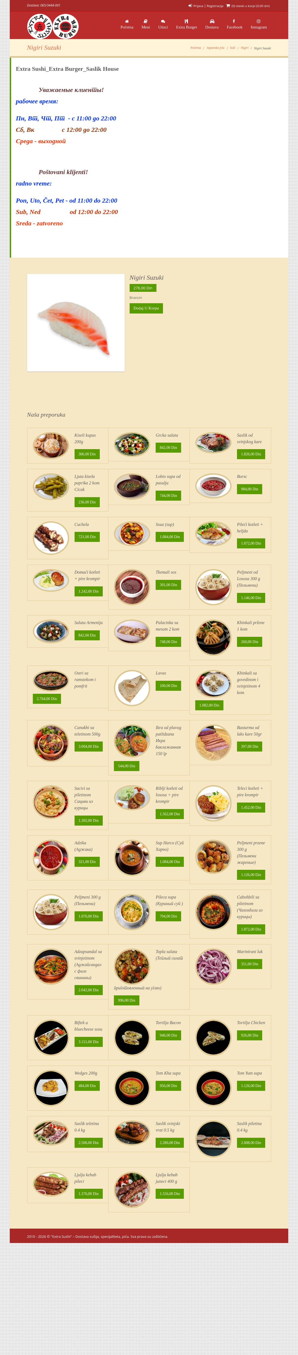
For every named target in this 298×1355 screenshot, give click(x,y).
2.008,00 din (210, 1251)
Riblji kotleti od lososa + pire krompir (169, 828)
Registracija (213, 6)
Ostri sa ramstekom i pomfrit (85, 708)
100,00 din (169, 715)
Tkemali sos (166, 588)
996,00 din (127, 1061)
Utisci (163, 24)
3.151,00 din (47, 1125)
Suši (232, 52)
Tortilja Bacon (168, 1084)
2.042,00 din (47, 1052)
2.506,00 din (47, 1240)
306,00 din (88, 459)
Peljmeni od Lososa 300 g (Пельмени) (248, 594)
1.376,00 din (47, 1304)
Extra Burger (186, 24)
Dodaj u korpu (146, 312)
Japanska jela (215, 52)
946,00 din (169, 1097)
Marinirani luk (250, 1011)
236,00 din (88, 514)
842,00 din (169, 452)
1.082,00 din (210, 735)
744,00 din (169, 507)
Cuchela (82, 536)
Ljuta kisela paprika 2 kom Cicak (87, 493)
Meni (146, 24)
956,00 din (169, 1161)
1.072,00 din (210, 565)
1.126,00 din (210, 924)
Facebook (234, 24)
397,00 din (250, 777)
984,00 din (250, 500)
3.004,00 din (47, 799)
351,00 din (250, 1025)
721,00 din (88, 550)
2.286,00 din (128, 1240)
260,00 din (250, 671)
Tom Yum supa (249, 1147)
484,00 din (88, 1161)
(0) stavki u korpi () (250, 6)
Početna (126, 24)
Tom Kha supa (168, 1147)
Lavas (161, 701)
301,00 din (169, 601)
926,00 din (250, 1097)
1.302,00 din (47, 860)
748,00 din (169, 671)
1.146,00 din (210, 629)
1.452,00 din (210, 863)
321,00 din (88, 905)
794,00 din (169, 968)
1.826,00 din (210, 464)
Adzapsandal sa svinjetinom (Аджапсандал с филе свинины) (88, 1024)
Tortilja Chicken (251, 1084)
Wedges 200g (86, 1147)
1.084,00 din (128, 565)
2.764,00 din (47, 728)
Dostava (212, 24)
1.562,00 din (128, 851)
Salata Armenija (89, 651)
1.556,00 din (128, 1315)
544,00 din (127, 797)
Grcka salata (167, 438)
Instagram (259, 24)
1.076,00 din (47, 989)
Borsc (242, 487)
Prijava (196, 6)
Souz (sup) (165, 536)
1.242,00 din (47, 615)
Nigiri (245, 52)
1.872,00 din (210, 989)
